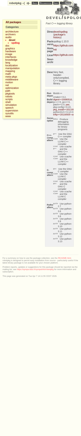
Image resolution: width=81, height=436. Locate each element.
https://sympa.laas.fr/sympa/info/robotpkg (35, 269)
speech (9, 107)
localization (11, 65)
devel (12, 40)
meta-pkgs (11, 76)
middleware (11, 79)
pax (67, 104)
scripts (9, 99)
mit (55, 49)
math (8, 74)
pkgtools (10, 93)
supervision (11, 110)
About (34, 3)
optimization (12, 88)
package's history (59, 36)
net (7, 85)
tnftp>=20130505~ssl (63, 114)
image (8, 54)
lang (7, 62)
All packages (13, 22)
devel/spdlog (60, 31)
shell (8, 102)
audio (8, 37)
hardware (10, 51)
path (7, 90)
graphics (10, 48)
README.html (64, 258)
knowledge (11, 59)
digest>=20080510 (62, 99)
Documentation (46, 3)
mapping (10, 71)
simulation (11, 105)
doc (7, 45)
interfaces (10, 57)
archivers (10, 34)
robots (8, 96)
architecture (12, 31)
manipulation (12, 68)
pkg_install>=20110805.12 (66, 109)
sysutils (9, 113)
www (8, 116)
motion (9, 82)
